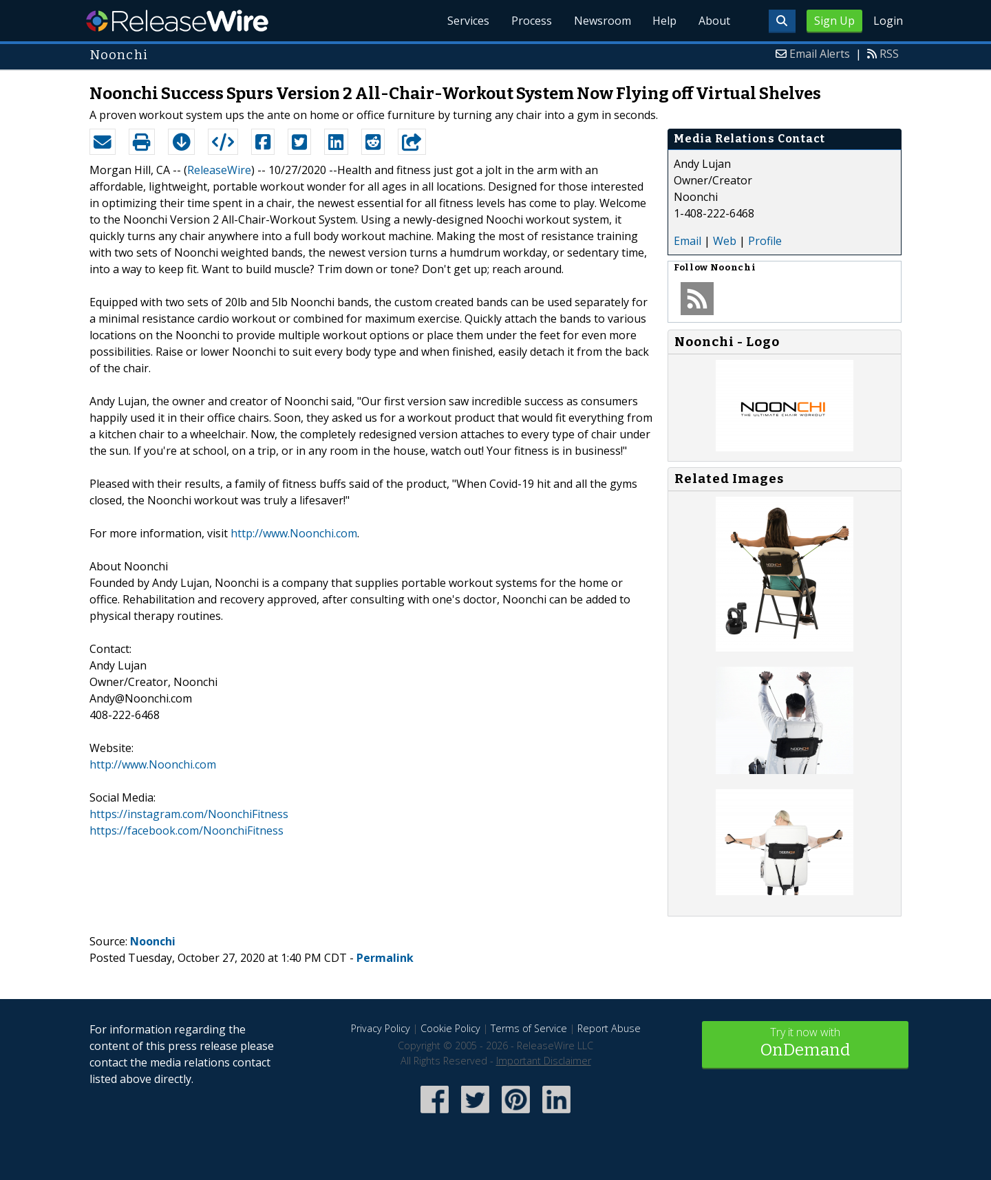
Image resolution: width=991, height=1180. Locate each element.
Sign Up (834, 20)
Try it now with (805, 1043)
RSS (889, 53)
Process (531, 20)
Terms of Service (529, 1028)
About (714, 20)
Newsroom (601, 20)
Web (724, 240)
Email (687, 240)
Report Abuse (609, 1028)
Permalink (385, 957)
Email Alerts (819, 53)
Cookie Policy (450, 1028)
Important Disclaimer (543, 1060)
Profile (765, 240)
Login (888, 20)
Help (664, 20)
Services (468, 20)
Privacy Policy (380, 1028)
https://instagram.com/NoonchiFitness (188, 814)
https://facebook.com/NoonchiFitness (186, 830)
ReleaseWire (177, 20)
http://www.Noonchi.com (294, 533)
